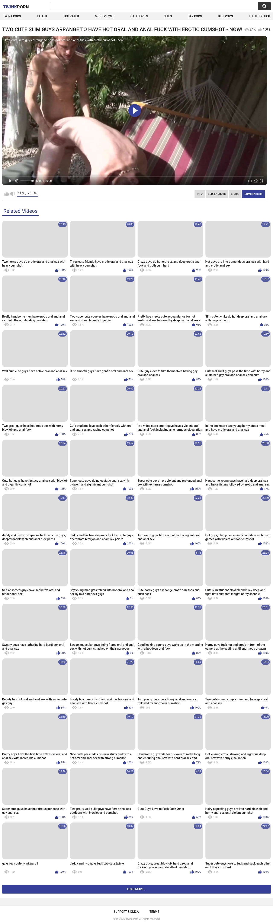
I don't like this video (12, 194)
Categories (139, 16)
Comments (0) (253, 193)
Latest (42, 16)
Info (200, 193)
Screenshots (217, 193)
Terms (154, 911)
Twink (16, 7)
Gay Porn (195, 16)
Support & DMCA (126, 911)
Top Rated (71, 16)
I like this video (6, 194)
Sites (168, 16)
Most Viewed (105, 16)
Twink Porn (12, 16)
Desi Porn (225, 16)
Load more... (136, 889)
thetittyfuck (259, 16)
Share (235, 193)
